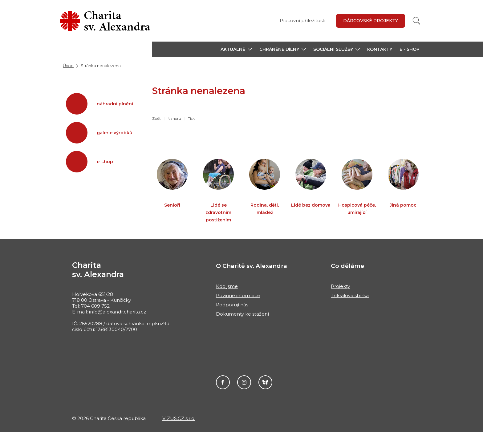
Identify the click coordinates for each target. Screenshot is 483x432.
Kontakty (379, 49)
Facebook (223, 382)
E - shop (410, 49)
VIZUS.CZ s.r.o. (178, 418)
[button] (236, 49)
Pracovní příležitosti (302, 20)
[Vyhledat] (416, 21)
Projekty (340, 286)
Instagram (244, 382)
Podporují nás (232, 305)
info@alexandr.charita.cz (117, 312)
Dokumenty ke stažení (242, 314)
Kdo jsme (227, 286)
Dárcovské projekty (370, 20)
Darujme (265, 382)
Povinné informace (238, 295)
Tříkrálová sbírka (350, 295)
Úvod (68, 65)
